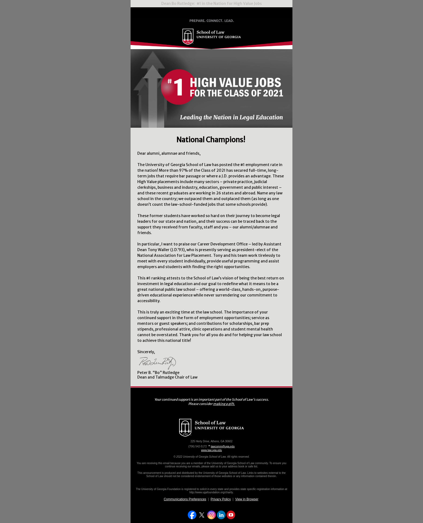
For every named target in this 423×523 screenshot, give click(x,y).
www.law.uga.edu (211, 450)
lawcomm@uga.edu (223, 446)
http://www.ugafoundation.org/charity (211, 492)
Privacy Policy (221, 499)
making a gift (223, 404)
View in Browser (246, 499)
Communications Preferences (185, 499)
